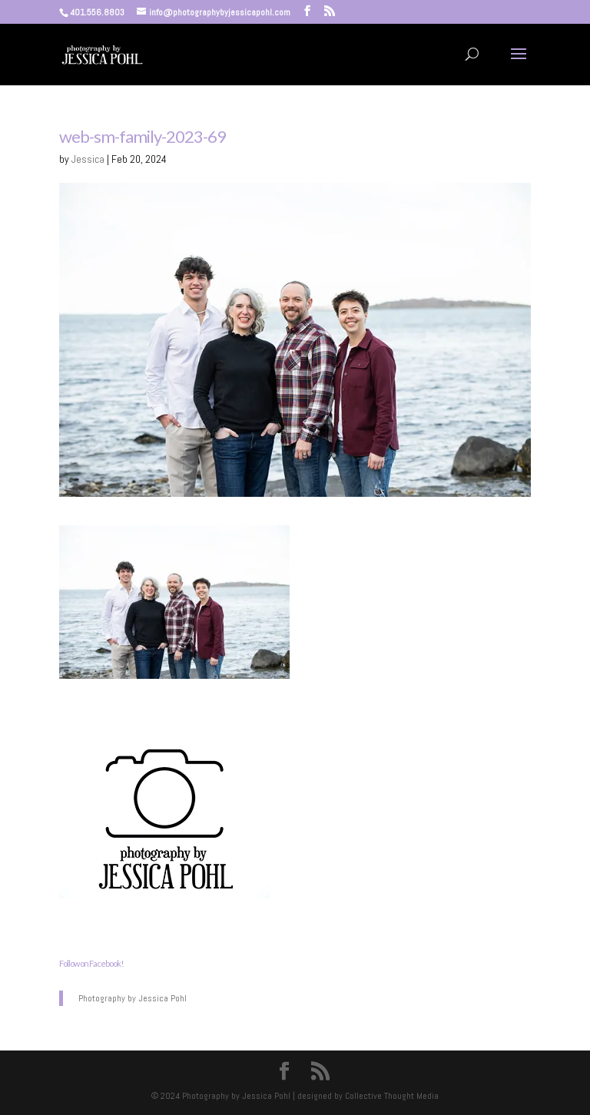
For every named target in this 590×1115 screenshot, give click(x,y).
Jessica (87, 159)
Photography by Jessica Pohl (132, 998)
